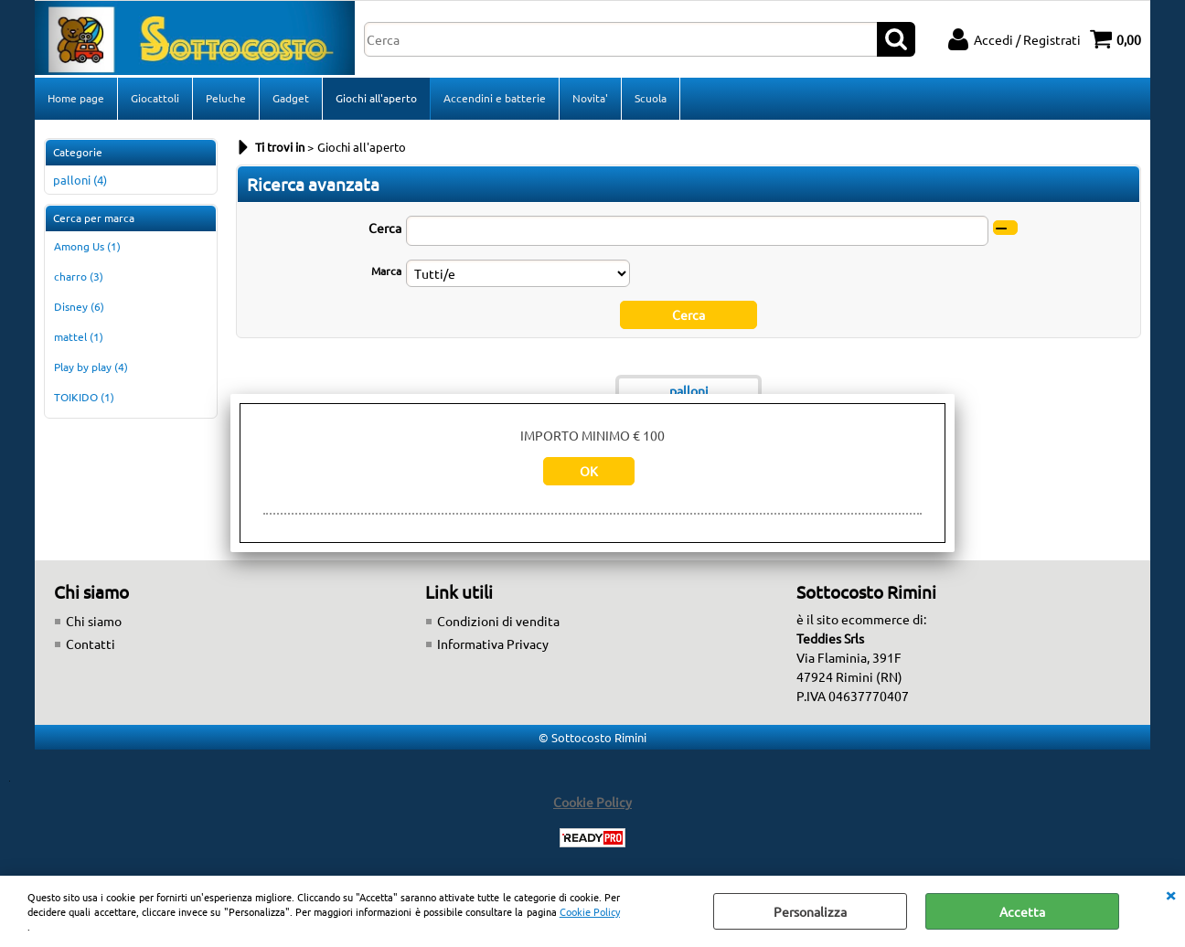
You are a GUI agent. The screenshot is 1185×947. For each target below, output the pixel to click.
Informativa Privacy (493, 643)
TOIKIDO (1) (84, 396)
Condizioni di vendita (498, 620)
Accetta (1022, 911)
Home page (76, 97)
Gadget (290, 97)
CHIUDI (1170, 894)
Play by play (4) (91, 366)
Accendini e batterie (494, 97)
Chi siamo (94, 620)
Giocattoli (155, 97)
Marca (386, 270)
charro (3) (78, 276)
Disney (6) (79, 306)
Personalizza (810, 911)
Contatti (90, 643)
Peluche (226, 97)
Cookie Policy (590, 911)
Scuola (651, 97)
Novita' (590, 97)
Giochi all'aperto (376, 97)
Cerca (384, 227)
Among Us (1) (87, 246)
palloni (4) (80, 179)
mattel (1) (78, 336)
